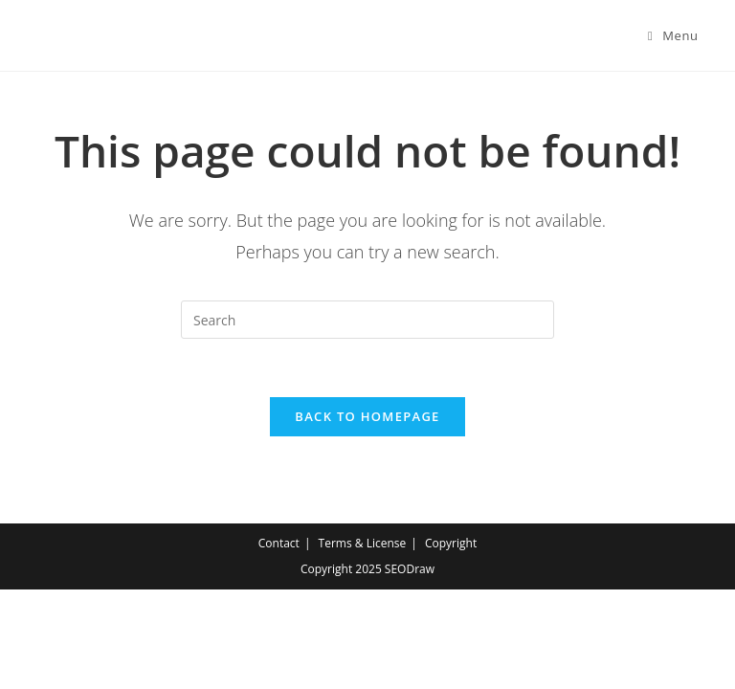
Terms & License (363, 543)
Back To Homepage (367, 416)
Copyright (451, 543)
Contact (279, 543)
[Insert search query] (367, 319)
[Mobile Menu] (673, 35)
